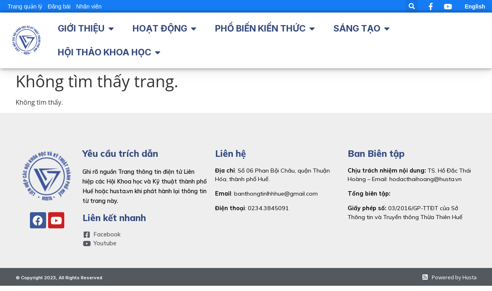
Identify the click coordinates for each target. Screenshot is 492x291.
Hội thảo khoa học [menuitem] (104, 52)
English (475, 6)
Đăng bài (59, 6)
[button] (411, 6)
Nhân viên (88, 6)
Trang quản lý (25, 6)
